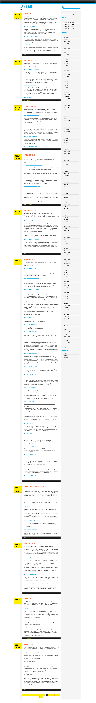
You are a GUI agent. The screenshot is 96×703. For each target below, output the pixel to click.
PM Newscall (67, 2)
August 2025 (66, 54)
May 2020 (66, 193)
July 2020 (66, 188)
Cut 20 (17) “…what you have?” (30, 574)
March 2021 (66, 171)
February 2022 (67, 147)
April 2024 (66, 89)
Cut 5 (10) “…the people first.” (30, 97)
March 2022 (66, 144)
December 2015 (67, 309)
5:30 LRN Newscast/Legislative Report (34, 487)
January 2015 (66, 334)
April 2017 (66, 274)
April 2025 (66, 63)
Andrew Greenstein (17, 17)
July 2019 (66, 215)
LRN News (26, 6)
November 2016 (67, 285)
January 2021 (66, 175)
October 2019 (66, 208)
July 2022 (66, 136)
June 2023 (66, 111)
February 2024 (67, 94)
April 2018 (66, 248)
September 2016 (67, 290)
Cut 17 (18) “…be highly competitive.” (34, 165)
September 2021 (67, 158)
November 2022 (67, 127)
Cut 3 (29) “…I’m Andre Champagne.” (31, 115)
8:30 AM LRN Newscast (30, 60)
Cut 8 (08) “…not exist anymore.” (30, 136)
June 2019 (66, 217)
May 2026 (66, 35)
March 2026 (66, 39)
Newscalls (66, 353)
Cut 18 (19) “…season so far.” (30, 454)
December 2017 (67, 257)
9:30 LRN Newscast (29, 14)
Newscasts (29, 54)
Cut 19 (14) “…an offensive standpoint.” (32, 186)
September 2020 (67, 184)
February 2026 (67, 41)
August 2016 (66, 292)
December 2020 (67, 177)
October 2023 (66, 103)
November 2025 (67, 48)
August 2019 (66, 213)
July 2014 (66, 347)
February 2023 (67, 120)
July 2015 (66, 320)
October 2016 (66, 287)
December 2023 (67, 98)
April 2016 (66, 301)
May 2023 (66, 114)
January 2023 (66, 122)
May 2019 (66, 219)
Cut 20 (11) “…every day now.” (30, 475)
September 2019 (67, 210)
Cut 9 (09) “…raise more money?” (31, 366)
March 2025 (66, 65)
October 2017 (66, 261)
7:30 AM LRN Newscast (30, 106)
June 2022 (66, 138)
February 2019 (67, 226)
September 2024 (67, 78)
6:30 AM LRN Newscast (30, 210)
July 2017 (66, 268)
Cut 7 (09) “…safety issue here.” (30, 331)
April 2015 (66, 327)
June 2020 (66, 191)
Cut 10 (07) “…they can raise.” (30, 374)
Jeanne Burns (18, 63)
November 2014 (67, 338)
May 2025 (66, 61)
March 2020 (66, 197)
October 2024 (66, 76)
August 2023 (66, 107)
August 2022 (66, 133)
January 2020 (66, 202)
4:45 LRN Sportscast (29, 543)
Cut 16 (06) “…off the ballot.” (30, 433)
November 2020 (67, 180)
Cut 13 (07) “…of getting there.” (30, 401)
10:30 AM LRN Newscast (69, 20)
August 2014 (66, 345)
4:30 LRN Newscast (29, 599)
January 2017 (66, 281)
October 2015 (66, 314)
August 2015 (66, 318)
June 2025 (66, 59)
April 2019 (66, 221)
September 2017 (67, 263)
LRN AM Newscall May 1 (30, 259)
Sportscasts (29, 204)
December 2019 (67, 204)
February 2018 (67, 252)
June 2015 (66, 323)
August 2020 (66, 186)
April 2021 (66, 169)
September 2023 (67, 105)
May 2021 (66, 166)
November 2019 (67, 206)
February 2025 (67, 67)
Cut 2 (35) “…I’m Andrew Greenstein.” (31, 69)
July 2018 (66, 241)
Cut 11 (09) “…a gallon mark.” (30, 85)
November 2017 (67, 259)
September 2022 (67, 131)
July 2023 (66, 109)
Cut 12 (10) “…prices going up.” (30, 392)
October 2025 (66, 50)
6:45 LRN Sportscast (29, 155)
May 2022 (66, 140)
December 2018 (67, 230)
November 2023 (67, 100)
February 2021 (67, 173)
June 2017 (66, 270)
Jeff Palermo (18, 158)
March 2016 (66, 303)
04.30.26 (17, 260)
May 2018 (66, 246)
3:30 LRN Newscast (29, 644)
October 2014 (66, 340)
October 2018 (66, 235)
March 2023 (66, 118)
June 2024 (66, 85)
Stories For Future (76, 2)
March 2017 (66, 276)
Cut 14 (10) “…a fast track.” (29, 220)
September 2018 (67, 237)
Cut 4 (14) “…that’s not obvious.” (30, 146)
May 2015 (66, 325)
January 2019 (66, 228)
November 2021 (67, 153)
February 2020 (67, 199)
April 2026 (66, 37)
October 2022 (66, 129)
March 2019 (66, 224)
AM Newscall (59, 2)
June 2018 (66, 243)
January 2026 (66, 43)
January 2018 (66, 254)
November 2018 (67, 232)
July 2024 (66, 83)
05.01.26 (17, 15)
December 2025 (67, 46)
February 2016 (67, 305)
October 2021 (66, 155)
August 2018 (66, 239)
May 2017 (66, 272)
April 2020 (66, 195)
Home (53, 2)
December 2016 (67, 283)
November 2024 (67, 74)
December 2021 (67, 151)
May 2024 (66, 87)
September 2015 (67, 316)
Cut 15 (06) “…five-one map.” (30, 423)
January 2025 (66, 70)
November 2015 (67, 312)
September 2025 (67, 52)
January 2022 (66, 149)
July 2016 (66, 294)
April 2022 (66, 142)
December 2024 (67, 72)
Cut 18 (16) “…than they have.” (30, 557)
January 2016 (66, 307)
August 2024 (66, 81)
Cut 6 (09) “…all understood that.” (31, 324)
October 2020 (66, 182)
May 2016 (66, 298)
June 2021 (66, 164)
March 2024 (66, 92)
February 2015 (67, 331)
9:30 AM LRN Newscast (69, 22)
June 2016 (66, 296)
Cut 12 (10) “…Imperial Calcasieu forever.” (32, 686)
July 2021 (66, 162)
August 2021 (66, 160)
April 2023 (66, 116)
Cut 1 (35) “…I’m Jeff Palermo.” (30, 268)
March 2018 (66, 250)
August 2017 (66, 265)
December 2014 (67, 336)
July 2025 (66, 56)
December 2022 (67, 125)
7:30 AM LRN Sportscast (69, 26)
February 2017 (67, 279)
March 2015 (66, 329)
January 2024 (66, 96)
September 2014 (67, 342)
